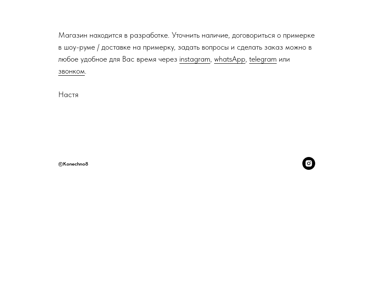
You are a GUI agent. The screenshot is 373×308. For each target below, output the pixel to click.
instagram (194, 58)
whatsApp (229, 58)
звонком (71, 70)
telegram (263, 58)
